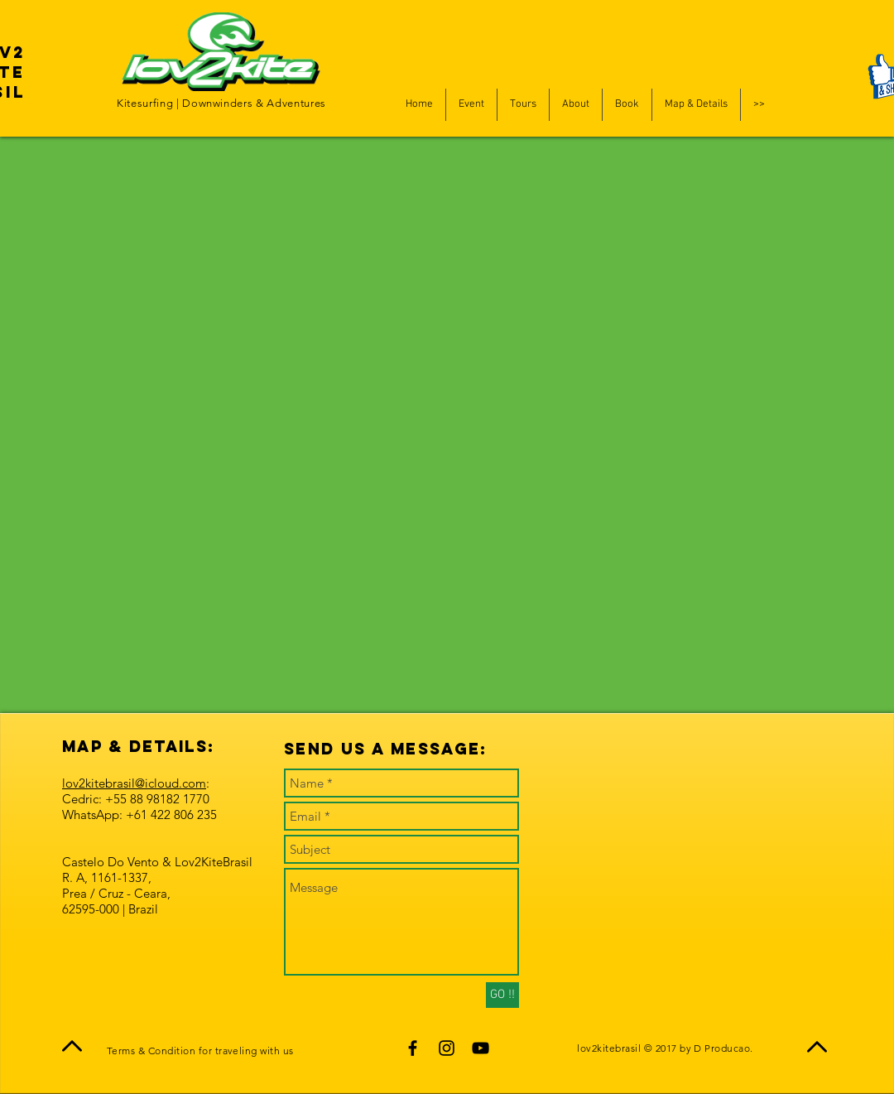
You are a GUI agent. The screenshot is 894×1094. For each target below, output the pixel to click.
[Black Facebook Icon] (412, 1048)
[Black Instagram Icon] (446, 1048)
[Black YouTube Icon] (480, 1048)
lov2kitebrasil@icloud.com (134, 783)
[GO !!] (502, 995)
